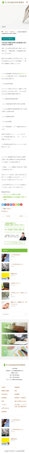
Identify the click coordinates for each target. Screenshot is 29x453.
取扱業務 (4, 397)
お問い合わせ (5, 408)
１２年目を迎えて (16, 254)
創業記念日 (14, 273)
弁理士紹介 (5, 394)
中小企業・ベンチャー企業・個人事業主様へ (21, 405)
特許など (11, 38)
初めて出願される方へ (21, 401)
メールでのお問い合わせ (14, 243)
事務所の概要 (5, 390)
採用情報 (4, 411)
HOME (3, 387)
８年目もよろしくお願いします (19, 293)
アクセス (4, 404)
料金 (3, 401)
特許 (16, 390)
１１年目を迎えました (17, 264)
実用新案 (17, 394)
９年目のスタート (16, 283)
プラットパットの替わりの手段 (11, 194)
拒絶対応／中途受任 (20, 397)
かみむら (8, 208)
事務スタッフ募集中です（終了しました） (19, 303)
